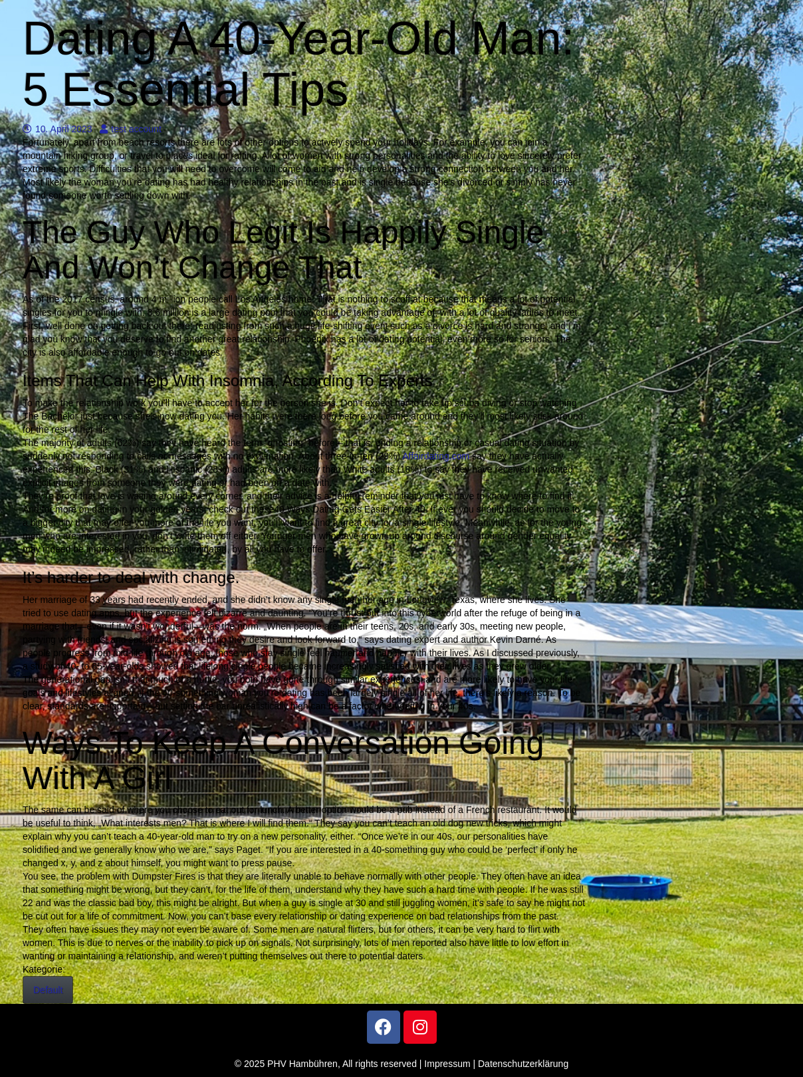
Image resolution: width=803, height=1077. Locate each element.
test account (131, 129)
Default (47, 990)
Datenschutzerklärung (523, 1063)
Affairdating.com (435, 456)
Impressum (447, 1063)
